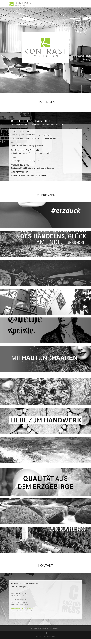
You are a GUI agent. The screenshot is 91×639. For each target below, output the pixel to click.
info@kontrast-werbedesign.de (22, 608)
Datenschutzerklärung (39, 628)
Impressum (54, 628)
